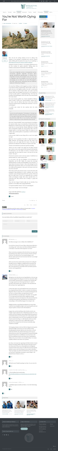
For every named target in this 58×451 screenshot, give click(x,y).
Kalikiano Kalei (12, 274)
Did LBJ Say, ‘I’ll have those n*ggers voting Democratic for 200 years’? (47, 84)
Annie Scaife (44, 169)
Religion (50, 100)
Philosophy (40, 12)
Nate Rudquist (44, 161)
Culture (19, 12)
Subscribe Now (24, 428)
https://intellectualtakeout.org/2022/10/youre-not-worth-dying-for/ (22, 373)
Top (54, 446)
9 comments (25, 23)
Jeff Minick (20, 23)
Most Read (42, 16)
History (53, 113)
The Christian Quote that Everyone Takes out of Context (46, 73)
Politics (46, 12)
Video (14, 12)
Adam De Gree (42, 136)
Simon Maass (52, 161)
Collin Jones (52, 136)
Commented (43, 18)
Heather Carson (52, 144)
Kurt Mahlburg (52, 127)
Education (24, 12)
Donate (10, 12)
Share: (3, 200)
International (9, 23)
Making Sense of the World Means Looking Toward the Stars (7, 411)
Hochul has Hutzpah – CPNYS (15, 382)
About (4, 12)
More (50, 12)
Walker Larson (42, 127)
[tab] (43, 16)
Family (30, 12)
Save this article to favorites (13, 193)
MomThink (48, 36)
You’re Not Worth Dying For (19, 18)
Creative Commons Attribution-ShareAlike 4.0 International (18, 209)
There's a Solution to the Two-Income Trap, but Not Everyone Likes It (21, 1)
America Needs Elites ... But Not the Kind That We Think (31, 411)
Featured (46, 36)
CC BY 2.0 (23, 191)
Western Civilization (31, 414)
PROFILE (5, 60)
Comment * (19, 226)
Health (34, 12)
